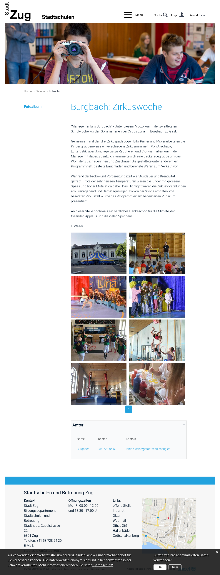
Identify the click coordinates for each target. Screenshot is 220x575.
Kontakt (194, 15)
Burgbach (83, 449)
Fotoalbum (32, 107)
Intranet (118, 510)
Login (175, 15)
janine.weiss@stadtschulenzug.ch (148, 449)
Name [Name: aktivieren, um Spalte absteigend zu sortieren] (81, 439)
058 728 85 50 (107, 449)
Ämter (77, 425)
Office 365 (120, 525)
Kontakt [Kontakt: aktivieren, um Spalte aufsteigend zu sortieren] (131, 439)
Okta (116, 515)
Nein (175, 567)
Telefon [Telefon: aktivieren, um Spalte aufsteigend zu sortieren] (102, 439)
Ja (160, 567)
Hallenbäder (122, 530)
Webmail (119, 520)
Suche (158, 15)
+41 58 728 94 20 (49, 540)
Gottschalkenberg (126, 535)
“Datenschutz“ (102, 565)
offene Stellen (123, 505)
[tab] (128, 425)
